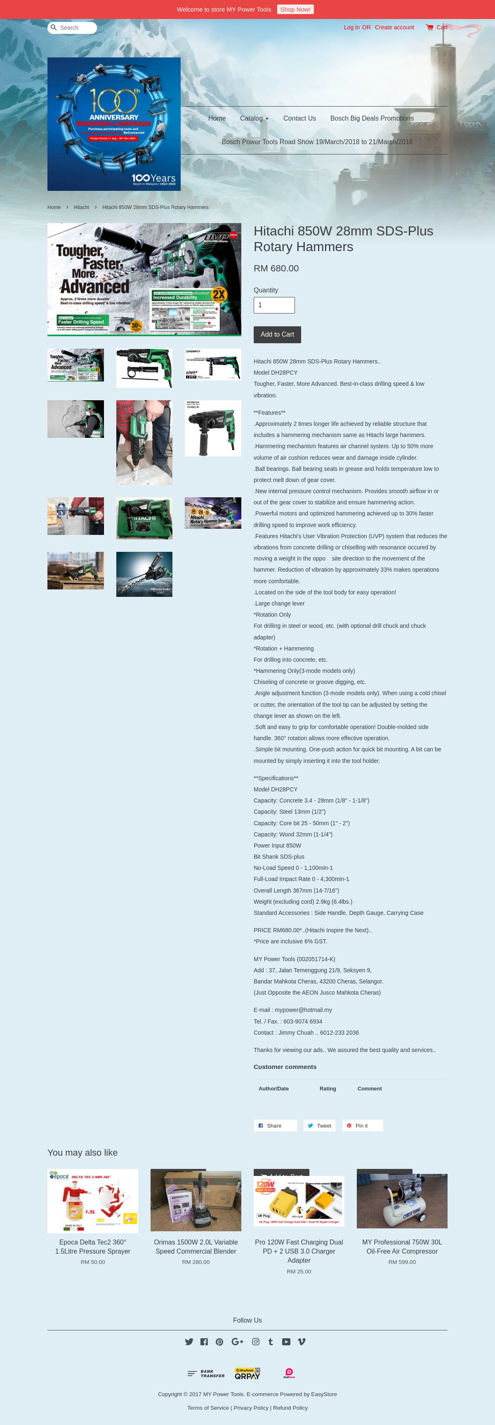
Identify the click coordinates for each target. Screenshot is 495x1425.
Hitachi (81, 207)
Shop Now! (295, 9)
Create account (394, 27)
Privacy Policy (251, 1408)
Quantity (266, 290)
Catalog (254, 118)
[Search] (72, 28)
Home (217, 118)
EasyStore (324, 1394)
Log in (352, 27)
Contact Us (299, 118)
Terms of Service (208, 1408)
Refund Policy (290, 1408)
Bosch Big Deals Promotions (372, 118)
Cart (442, 27)
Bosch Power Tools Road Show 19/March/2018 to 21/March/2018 (317, 141)
